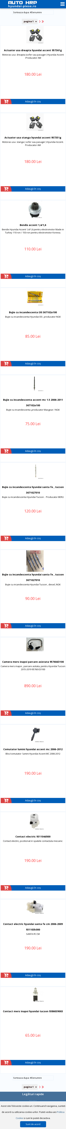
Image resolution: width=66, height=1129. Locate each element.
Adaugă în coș (33, 101)
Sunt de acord (33, 1124)
